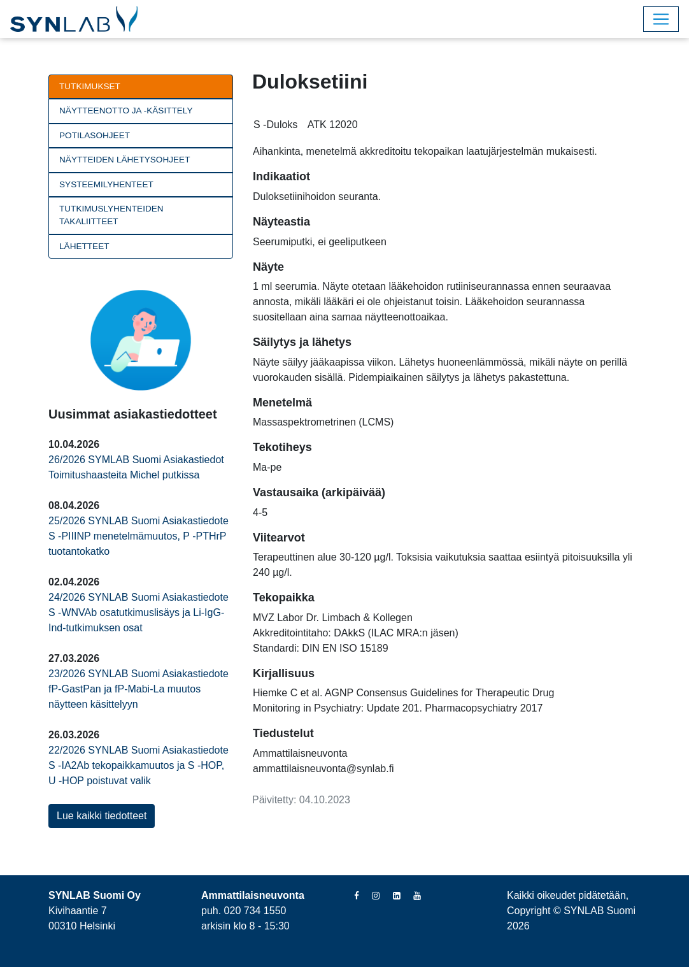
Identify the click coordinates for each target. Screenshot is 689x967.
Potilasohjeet (94, 135)
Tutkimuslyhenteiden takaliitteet (111, 215)
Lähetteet (84, 246)
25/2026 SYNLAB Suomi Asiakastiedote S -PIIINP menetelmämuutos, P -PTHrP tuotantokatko (138, 536)
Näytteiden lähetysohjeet (124, 159)
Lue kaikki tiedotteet (101, 815)
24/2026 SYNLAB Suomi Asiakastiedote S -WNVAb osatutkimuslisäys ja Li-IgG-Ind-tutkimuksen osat (138, 612)
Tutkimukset (89, 86)
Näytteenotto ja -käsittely (125, 110)
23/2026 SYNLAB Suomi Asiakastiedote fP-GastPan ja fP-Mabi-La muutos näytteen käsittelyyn (138, 689)
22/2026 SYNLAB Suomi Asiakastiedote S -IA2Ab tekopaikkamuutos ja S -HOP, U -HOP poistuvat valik (138, 765)
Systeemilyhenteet (106, 184)
